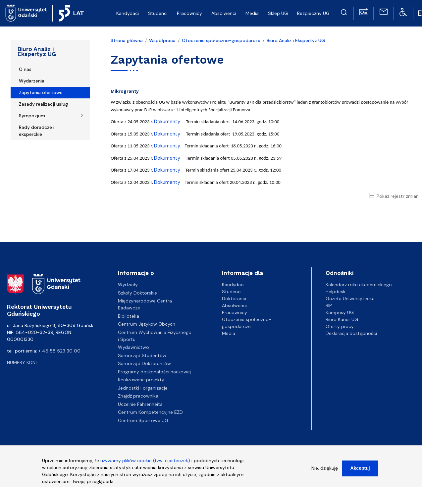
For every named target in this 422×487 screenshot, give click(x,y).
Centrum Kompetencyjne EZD (150, 412)
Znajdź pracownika (138, 396)
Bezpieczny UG (313, 13)
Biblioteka (128, 316)
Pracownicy (189, 13)
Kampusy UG (340, 312)
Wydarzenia (31, 81)
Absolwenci (223, 13)
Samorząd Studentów (142, 355)
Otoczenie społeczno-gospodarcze (221, 40)
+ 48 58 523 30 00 (59, 351)
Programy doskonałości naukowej (154, 372)
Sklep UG (278, 13)
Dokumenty (168, 121)
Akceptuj (360, 472)
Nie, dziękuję (324, 472)
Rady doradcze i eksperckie (36, 130)
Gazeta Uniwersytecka (350, 298)
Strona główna (127, 40)
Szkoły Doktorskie (137, 293)
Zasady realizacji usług (43, 104)
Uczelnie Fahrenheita (140, 404)
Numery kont (22, 362)
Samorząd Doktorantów (144, 363)
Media (252, 13)
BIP (329, 305)
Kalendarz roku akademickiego (359, 285)
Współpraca (162, 40)
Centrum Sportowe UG (143, 420)
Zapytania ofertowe (41, 92)
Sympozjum (32, 116)
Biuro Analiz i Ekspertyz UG (37, 51)
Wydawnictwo (133, 347)
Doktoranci (234, 298)
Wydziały (128, 285)
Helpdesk (335, 292)
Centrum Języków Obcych (146, 324)
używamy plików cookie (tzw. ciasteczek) (145, 465)
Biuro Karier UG (342, 319)
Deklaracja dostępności (351, 333)
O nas (25, 69)
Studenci (158, 13)
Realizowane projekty (141, 380)
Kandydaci (127, 13)
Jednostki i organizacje (143, 388)
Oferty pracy (340, 326)
